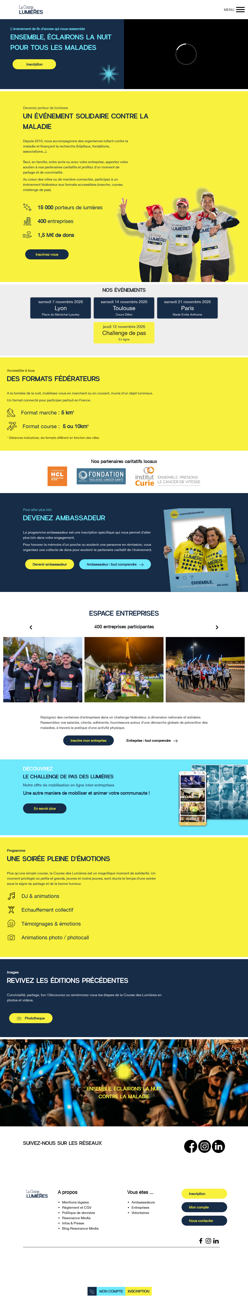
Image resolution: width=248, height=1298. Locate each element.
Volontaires (140, 1225)
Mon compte (111, 1291)
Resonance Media (76, 1231)
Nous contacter (214, 1233)
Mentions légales (75, 1215)
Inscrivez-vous (47, 267)
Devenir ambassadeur (50, 590)
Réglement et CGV (76, 1220)
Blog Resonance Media (80, 1241)
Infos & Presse (73, 1236)
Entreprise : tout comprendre (152, 753)
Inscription (138, 1291)
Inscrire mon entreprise (88, 753)
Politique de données (78, 1225)
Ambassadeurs (143, 1215)
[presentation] (31, 639)
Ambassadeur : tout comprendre (115, 590)
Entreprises (140, 1220)
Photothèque (31, 1031)
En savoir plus (45, 821)
